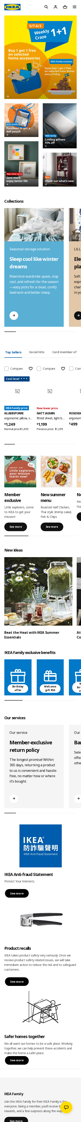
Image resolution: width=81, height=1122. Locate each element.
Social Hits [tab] (36, 352)
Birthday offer (18, 688)
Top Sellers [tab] (13, 352)
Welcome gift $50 (50, 688)
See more (16, 527)
